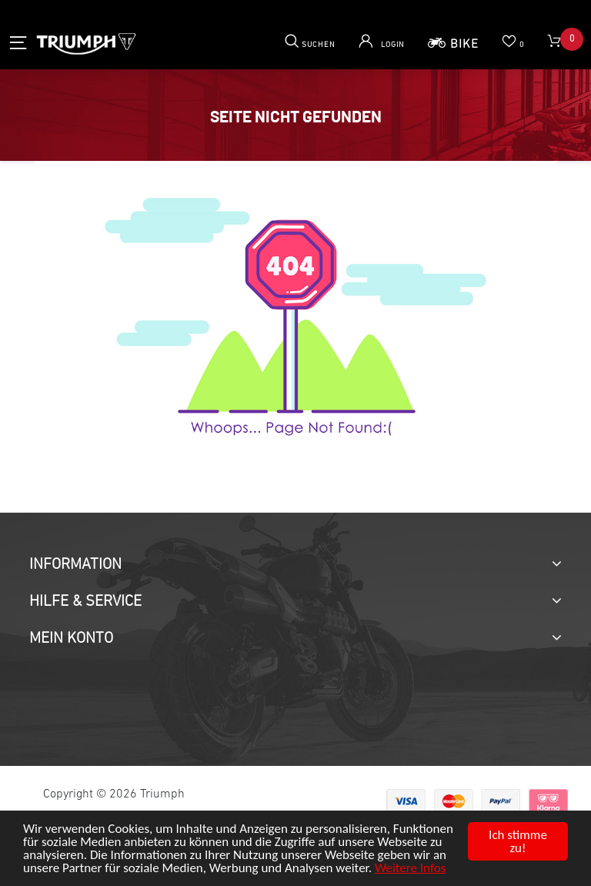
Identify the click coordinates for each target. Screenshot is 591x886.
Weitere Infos (410, 868)
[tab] (295, 565)
